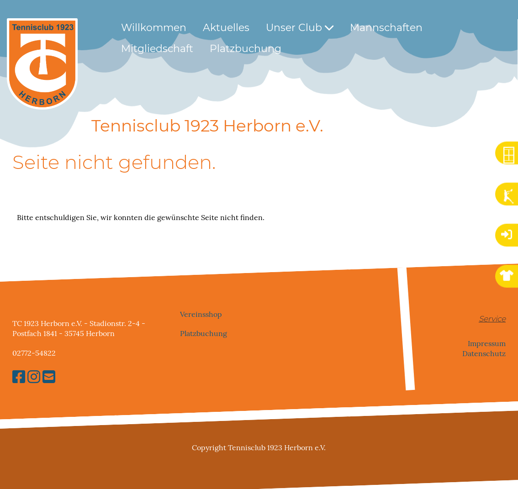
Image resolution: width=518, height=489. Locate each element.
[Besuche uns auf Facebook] (18, 377)
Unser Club (295, 27)
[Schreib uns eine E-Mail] (48, 377)
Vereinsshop (201, 314)
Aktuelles (226, 27)
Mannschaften (386, 27)
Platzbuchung (245, 48)
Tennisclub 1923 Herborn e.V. (207, 126)
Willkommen (153, 27)
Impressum (487, 342)
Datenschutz (484, 353)
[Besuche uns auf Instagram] (33, 377)
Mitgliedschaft (157, 48)
